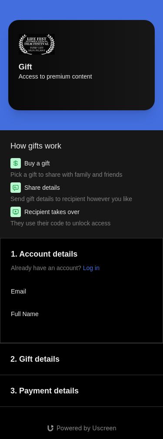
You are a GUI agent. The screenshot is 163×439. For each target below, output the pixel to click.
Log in (91, 267)
